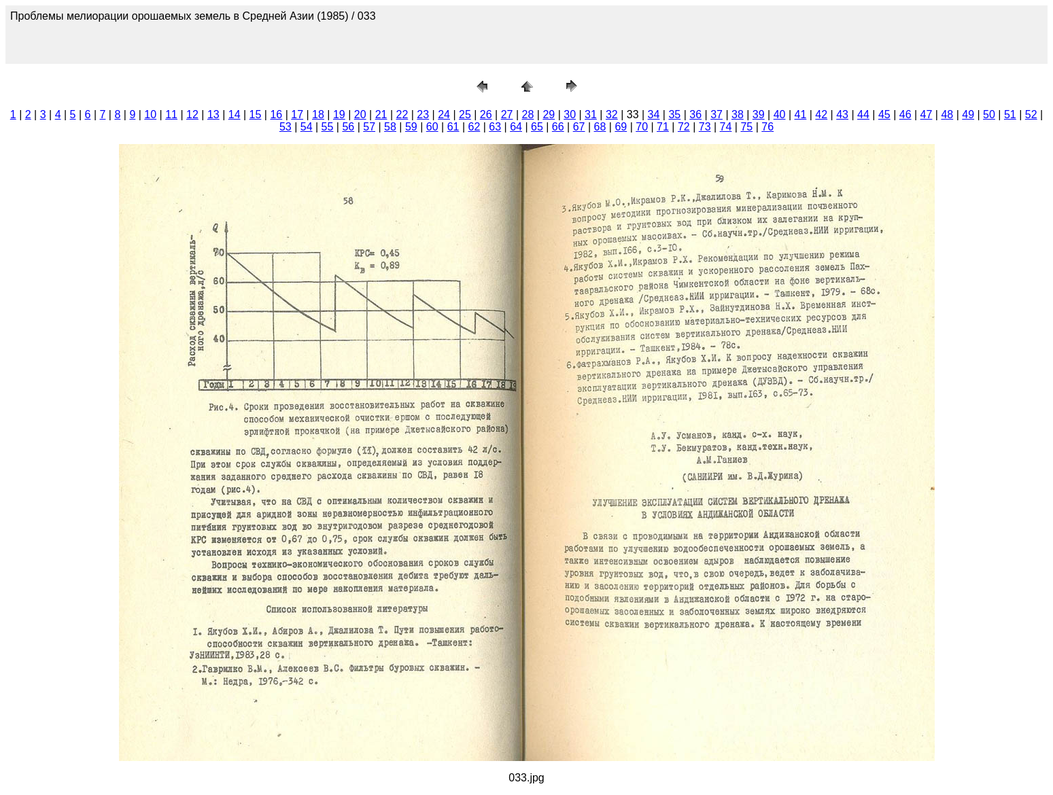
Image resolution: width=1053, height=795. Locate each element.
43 (842, 114)
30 (570, 114)
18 (318, 114)
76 (767, 126)
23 (423, 114)
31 (591, 114)
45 (884, 114)
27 (507, 114)
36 (695, 114)
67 (579, 126)
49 (968, 114)
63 (495, 126)
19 (339, 114)
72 (684, 126)
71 (663, 126)
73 (705, 126)
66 (558, 126)
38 (737, 114)
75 (746, 126)
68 (600, 126)
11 (171, 114)
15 (255, 114)
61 (453, 126)
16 (276, 114)
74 (726, 126)
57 (369, 126)
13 (213, 114)
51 (1010, 114)
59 (411, 126)
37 (716, 114)
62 (474, 126)
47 (926, 114)
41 (801, 114)
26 (486, 114)
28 (528, 114)
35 (674, 114)
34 (654, 114)
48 (947, 114)
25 (465, 114)
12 (192, 114)
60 (432, 126)
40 (780, 114)
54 (306, 126)
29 (548, 114)
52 (1031, 114)
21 (381, 114)
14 (234, 114)
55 (328, 126)
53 (285, 126)
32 (612, 114)
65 (537, 126)
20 (360, 114)
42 (821, 114)
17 (297, 114)
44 (863, 114)
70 (642, 126)
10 (150, 114)
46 (905, 114)
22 (402, 114)
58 (390, 126)
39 (759, 114)
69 (621, 126)
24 (444, 114)
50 (989, 114)
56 (348, 126)
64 (516, 126)
